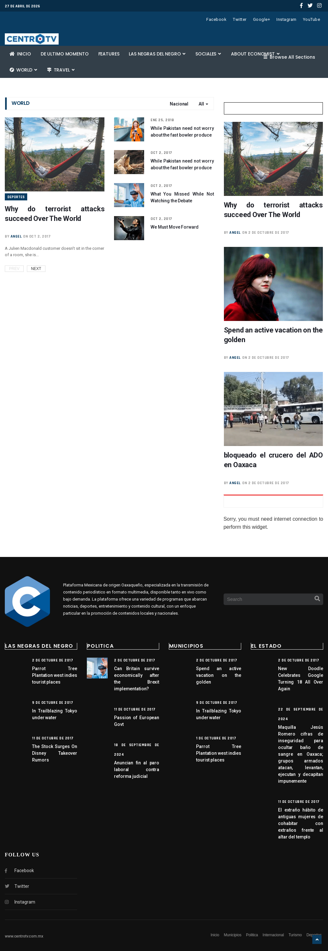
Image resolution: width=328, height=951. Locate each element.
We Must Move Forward (175, 227)
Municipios (233, 935)
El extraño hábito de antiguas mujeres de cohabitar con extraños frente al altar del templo (300, 823)
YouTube (311, 19)
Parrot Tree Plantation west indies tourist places (54, 675)
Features (108, 54)
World (23, 70)
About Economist (255, 54)
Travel (61, 70)
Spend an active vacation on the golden (218, 675)
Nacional (179, 103)
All (203, 103)
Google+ (261, 19)
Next (36, 268)
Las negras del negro (157, 54)
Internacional (273, 935)
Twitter (240, 19)
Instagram (286, 19)
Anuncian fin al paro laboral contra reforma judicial (136, 769)
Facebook (216, 19)
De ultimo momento (65, 54)
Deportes (16, 197)
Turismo (295, 935)
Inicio (20, 54)
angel (16, 236)
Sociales (208, 54)
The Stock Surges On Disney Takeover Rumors (54, 753)
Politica (252, 935)
